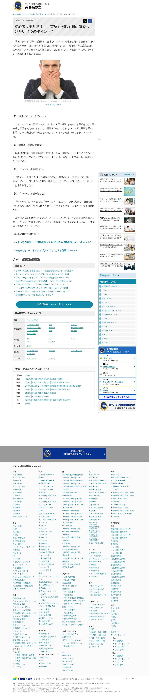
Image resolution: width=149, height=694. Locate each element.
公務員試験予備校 (69, 619)
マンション (18, 601)
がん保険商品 (116, 574)
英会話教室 (120, 350)
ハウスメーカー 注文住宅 (22, 646)
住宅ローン (17, 553)
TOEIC (67, 598)
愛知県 (78, 386)
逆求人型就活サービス (97, 481)
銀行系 (17, 562)
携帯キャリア (116, 475)
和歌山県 (66, 389)
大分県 (53, 400)
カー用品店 (66, 667)
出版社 (43, 600)
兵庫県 (53, 389)
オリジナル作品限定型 (49, 597)
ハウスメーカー (20, 664)
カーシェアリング (46, 531)
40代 (72, 338)
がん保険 (16, 510)
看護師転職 (93, 499)
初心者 (26, 260)
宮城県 (40, 379)
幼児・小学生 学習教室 (71, 564)
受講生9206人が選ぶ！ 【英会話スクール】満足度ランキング (40, 285)
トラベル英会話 (76, 351)
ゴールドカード (20, 574)
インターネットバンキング (23, 547)
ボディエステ (94, 592)
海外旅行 (52, 637)
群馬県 (40, 382)
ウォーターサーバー (47, 475)
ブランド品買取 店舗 (47, 606)
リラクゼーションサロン (72, 640)
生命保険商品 (116, 565)
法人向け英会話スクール (72, 622)
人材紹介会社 (94, 535)
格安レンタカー (45, 537)
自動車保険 (17, 475)
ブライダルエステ (96, 586)
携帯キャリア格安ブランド (121, 478)
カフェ (41, 579)
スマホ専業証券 (19, 538)
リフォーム (17, 631)
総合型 (43, 594)
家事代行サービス (46, 484)
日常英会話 (31, 354)
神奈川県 (66, 382)
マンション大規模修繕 (21, 616)
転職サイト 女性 (95, 490)
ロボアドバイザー (20, 589)
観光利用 (43, 666)
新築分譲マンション (21, 640)
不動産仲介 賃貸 (19, 619)
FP (65, 592)
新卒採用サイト (95, 527)
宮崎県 (59, 400)
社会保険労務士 (77, 598)
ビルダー (18, 652)
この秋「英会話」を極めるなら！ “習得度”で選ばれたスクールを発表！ (44, 271)
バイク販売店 (44, 561)
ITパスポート (76, 604)
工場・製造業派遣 (96, 513)
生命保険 (16, 505)
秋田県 (46, 379)
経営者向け (95, 568)
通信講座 (65, 589)
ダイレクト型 (19, 478)
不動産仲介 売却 (19, 598)
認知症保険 (115, 583)
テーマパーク (94, 647)
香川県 (34, 396)
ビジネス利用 (45, 663)
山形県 (53, 379)
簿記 (71, 595)
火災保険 (16, 495)
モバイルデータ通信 (119, 481)
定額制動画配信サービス (48, 582)
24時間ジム (66, 637)
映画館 (91, 629)
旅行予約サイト (45, 634)
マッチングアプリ (96, 619)
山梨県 (53, 386)
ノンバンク (26, 562)
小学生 (81, 558)
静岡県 (72, 386)
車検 (40, 573)
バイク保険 (17, 484)
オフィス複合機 (45, 615)
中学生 (73, 558)
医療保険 (16, 507)
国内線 (43, 649)
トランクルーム (45, 516)
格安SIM (115, 487)
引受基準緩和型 (118, 562)
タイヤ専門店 (67, 670)
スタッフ (74, 325)
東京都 (59, 382)
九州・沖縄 (68, 507)
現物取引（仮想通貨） (23, 583)
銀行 (16, 535)
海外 (47, 658)
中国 (132, 495)
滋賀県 (34, 389)
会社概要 (37, 679)
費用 (50, 331)
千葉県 (53, 382)
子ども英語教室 (68, 577)
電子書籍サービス (46, 588)
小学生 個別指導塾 (69, 549)
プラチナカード (121, 650)
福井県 (46, 386)
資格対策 (52, 351)
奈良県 (59, 389)
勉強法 (35, 260)
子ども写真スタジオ (47, 585)
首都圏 (17, 613)
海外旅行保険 (18, 499)
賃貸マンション (19, 625)
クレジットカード (20, 565)
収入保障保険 (117, 571)
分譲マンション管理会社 (22, 610)
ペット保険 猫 (116, 553)
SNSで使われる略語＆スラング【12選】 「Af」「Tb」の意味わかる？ (44, 281)
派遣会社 (92, 510)
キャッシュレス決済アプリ (23, 577)
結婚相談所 (93, 611)
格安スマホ (125, 487)
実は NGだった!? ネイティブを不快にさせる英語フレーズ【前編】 (43, 274)
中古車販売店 (44, 549)
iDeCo (113, 620)
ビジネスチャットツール (98, 559)
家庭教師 (65, 561)
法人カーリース (95, 553)
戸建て (27, 601)
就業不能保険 (116, 580)
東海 (23, 613)
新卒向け (94, 577)
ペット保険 (17, 502)
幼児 (66, 580)
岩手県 (34, 379)
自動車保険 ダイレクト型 (121, 529)
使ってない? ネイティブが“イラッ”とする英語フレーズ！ (47, 250)
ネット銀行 (17, 544)
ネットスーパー (45, 505)
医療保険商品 (116, 556)
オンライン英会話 (69, 586)
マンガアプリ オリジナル (49, 603)
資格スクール (67, 607)
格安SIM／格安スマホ (119, 484)
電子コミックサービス (47, 591)
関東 (104, 632)
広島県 (46, 393)
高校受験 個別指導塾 (70, 510)
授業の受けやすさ (77, 328)
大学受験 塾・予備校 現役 (72, 475)
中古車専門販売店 (47, 552)
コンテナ (43, 522)
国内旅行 (43, 637)
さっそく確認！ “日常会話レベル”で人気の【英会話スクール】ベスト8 (54, 242)
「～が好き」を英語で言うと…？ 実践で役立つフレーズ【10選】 (42, 288)
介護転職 (92, 502)
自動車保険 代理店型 (119, 532)
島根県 (34, 393)
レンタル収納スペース (49, 519)
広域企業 (116, 502)
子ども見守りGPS (46, 624)
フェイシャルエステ (97, 589)
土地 (34, 601)
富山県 (34, 386)
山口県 (53, 393)
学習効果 (74, 331)
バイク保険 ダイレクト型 (121, 535)
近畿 (28, 613)
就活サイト (93, 478)
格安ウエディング (96, 608)
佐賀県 (34, 400)
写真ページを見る (54, 104)
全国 (103, 641)
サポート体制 (31, 334)
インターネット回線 (119, 505)
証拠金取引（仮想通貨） (24, 586)
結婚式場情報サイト (97, 616)
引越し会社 (43, 528)
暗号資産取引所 (19, 580)
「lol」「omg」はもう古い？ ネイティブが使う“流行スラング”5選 (42, 278)
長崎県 (40, 400)
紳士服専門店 (67, 661)
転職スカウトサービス (97, 492)
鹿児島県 (66, 400)
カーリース (43, 540)
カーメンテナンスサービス (49, 576)
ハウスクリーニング (47, 487)
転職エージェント (96, 495)
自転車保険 (17, 492)
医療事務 (71, 592)
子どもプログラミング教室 (73, 625)
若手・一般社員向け (98, 574)
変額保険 (114, 598)
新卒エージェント (96, 531)
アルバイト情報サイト (97, 484)
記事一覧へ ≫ (129, 175)
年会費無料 (18, 568)
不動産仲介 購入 (19, 604)
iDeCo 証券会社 (19, 541)
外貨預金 (16, 550)
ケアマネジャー (79, 601)
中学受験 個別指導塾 (70, 531)
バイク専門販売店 (47, 564)
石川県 (40, 386)
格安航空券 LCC (45, 646)
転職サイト (93, 487)
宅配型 (43, 525)
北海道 (28, 375)
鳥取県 (28, 393)
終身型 (115, 559)
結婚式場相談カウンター (98, 613)
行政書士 (67, 601)
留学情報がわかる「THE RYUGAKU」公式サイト (35, 295)
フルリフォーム (20, 634)
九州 (34, 613)
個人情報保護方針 (62, 679)
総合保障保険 (116, 592)
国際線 (50, 649)
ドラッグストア (68, 658)
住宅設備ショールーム (21, 628)
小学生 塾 (66, 543)
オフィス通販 (44, 612)
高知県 (46, 396)
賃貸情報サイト (19, 622)
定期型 (122, 559)
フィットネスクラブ (70, 634)
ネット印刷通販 (95, 556)
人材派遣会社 (94, 539)
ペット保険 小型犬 (118, 550)
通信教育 (65, 555)
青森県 (28, 379)
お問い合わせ (74, 679)
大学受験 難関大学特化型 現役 (74, 487)
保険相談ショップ (20, 516)
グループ (52, 358)
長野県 (59, 386)
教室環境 (52, 328)
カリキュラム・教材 (34, 328)
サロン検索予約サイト (97, 595)
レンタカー (43, 534)
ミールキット (44, 499)
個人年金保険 (116, 595)
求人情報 (99, 679)
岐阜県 (65, 386)
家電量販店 (66, 655)
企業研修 (92, 565)
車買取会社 (43, 543)
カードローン (18, 559)
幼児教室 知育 (67, 567)
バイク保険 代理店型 (119, 538)
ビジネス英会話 (32, 351)
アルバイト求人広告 (97, 543)
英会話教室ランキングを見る (116, 397)
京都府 (40, 389)
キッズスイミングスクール (72, 643)
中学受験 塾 (67, 525)
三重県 (28, 389)
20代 (28, 338)
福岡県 (28, 400)
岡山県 (40, 393)
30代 (50, 338)
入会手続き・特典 (33, 325)
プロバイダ (115, 490)
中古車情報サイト (46, 546)
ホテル (41, 660)
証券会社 (18, 532)
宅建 (66, 595)
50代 (28, 341)
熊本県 (46, 400)
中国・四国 (31, 658)
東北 (18, 655)
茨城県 (28, 382)
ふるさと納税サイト (47, 513)
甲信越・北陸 (76, 502)
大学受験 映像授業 (69, 492)
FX (14, 556)
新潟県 (28, 386)
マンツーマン (31, 358)
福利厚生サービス (46, 618)
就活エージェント (96, 475)
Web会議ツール (95, 562)
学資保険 (16, 513)
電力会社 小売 (44, 621)
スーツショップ (68, 664)
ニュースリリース (48, 679)
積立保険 (114, 601)
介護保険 (114, 589)
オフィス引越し (45, 609)
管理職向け (95, 571)
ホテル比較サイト (46, 643)
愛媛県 (40, 396)
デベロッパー (19, 667)
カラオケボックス (96, 644)
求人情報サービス (96, 519)
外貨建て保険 (116, 586)
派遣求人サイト (95, 516)
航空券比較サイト (46, 640)
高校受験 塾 (67, 495)
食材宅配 (42, 492)
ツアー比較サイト (46, 652)
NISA (15, 529)
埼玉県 (46, 382)
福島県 (59, 379)
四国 (114, 499)
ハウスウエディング (97, 605)
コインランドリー (46, 490)
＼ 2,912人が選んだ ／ (77, 452)
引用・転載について (88, 679)
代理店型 (18, 481)
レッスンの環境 (32, 331)
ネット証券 (17, 526)
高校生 (66, 558)
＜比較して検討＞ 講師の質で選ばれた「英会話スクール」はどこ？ (43, 292)
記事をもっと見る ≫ (109, 275)
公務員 (66, 604)
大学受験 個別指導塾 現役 (72, 481)
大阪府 (46, 389)
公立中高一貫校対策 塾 (71, 537)
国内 (42, 658)
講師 (50, 325)
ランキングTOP (32, 320)
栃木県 (34, 382)
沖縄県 (28, 404)
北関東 (24, 655)
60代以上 (52, 341)
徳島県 (28, 396)
